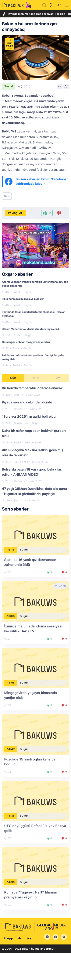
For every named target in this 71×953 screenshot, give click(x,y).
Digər (17, 394)
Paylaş (15, 213)
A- (59, 86)
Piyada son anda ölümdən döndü (27, 402)
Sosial (8, 86)
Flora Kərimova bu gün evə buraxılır (23, 298)
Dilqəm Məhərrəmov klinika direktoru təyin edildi (30, 328)
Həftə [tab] (35, 378)
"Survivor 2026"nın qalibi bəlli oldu (28, 416)
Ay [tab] (58, 378)
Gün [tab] (13, 378)
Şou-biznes (21, 423)
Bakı (7, 196)
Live (28, 938)
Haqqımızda (13, 938)
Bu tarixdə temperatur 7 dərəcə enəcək (32, 388)
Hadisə (18, 408)
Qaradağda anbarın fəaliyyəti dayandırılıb (26, 342)
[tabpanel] (35, 444)
